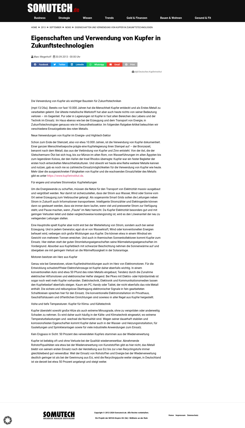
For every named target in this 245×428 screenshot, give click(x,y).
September (55, 27)
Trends (109, 18)
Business (39, 18)
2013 (43, 27)
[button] (41, 64)
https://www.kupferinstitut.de (65, 175)
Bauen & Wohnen (171, 18)
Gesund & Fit (203, 18)
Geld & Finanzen (137, 18)
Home (34, 27)
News (68, 27)
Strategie (64, 18)
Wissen (87, 18)
